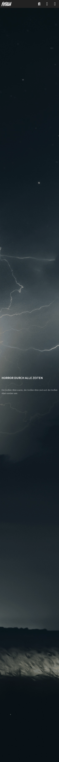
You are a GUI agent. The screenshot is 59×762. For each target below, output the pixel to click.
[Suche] (39, 4)
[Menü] (55, 4)
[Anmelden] (47, 4)
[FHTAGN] (6, 4)
